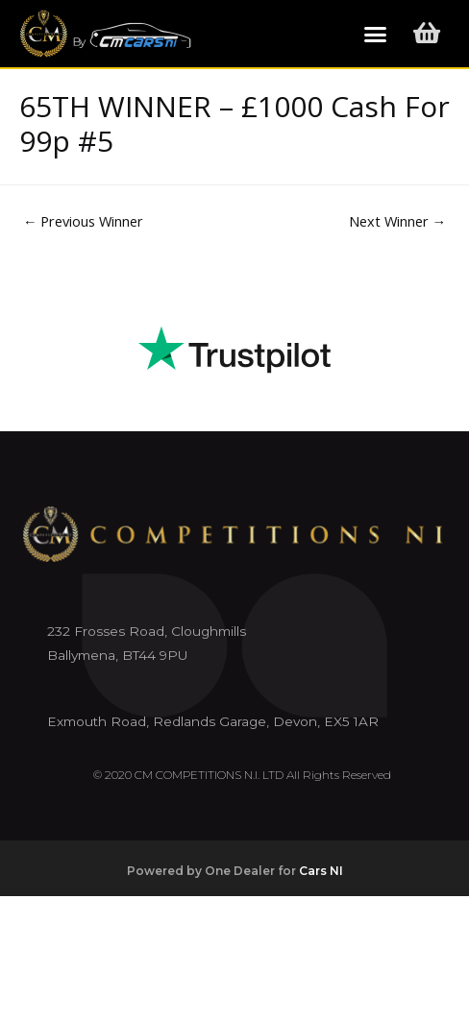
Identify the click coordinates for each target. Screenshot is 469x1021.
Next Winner (398, 221)
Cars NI (321, 870)
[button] (376, 33)
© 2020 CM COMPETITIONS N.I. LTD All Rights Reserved (242, 774)
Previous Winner (83, 221)
